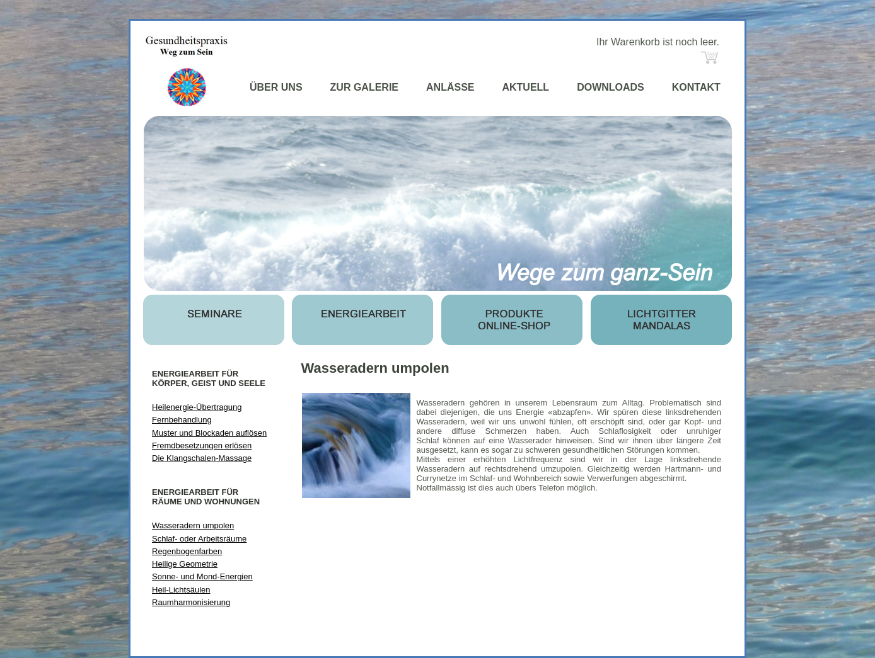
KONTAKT (696, 87)
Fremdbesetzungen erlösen (202, 445)
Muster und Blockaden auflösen (209, 433)
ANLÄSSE (450, 87)
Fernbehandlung (182, 419)
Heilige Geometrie (184, 564)
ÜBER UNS (276, 87)
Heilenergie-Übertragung (196, 407)
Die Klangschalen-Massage (202, 458)
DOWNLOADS (610, 87)
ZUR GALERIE (364, 87)
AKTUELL (525, 87)
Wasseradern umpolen (193, 525)
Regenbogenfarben (187, 551)
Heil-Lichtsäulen (181, 589)
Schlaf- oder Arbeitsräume (199, 538)
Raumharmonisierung (191, 602)
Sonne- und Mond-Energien (202, 576)
